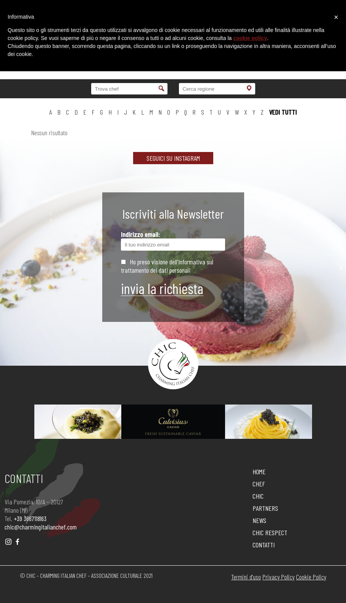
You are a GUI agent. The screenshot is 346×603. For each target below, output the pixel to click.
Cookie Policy (311, 577)
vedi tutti (283, 112)
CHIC (258, 496)
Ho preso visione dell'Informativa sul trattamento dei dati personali (167, 266)
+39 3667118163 (30, 518)
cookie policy (250, 38)
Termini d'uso (246, 577)
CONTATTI (264, 545)
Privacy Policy (278, 577)
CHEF (259, 484)
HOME (259, 471)
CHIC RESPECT (270, 532)
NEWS (259, 520)
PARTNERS (265, 508)
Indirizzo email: (173, 240)
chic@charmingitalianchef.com (41, 527)
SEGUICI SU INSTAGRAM (173, 158)
